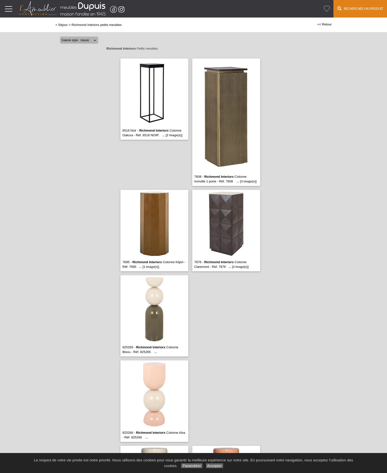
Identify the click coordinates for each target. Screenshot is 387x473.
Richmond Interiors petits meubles (97, 25)
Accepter (214, 466)
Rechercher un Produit (360, 8)
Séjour (63, 25)
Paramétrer (191, 466)
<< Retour (324, 24)
